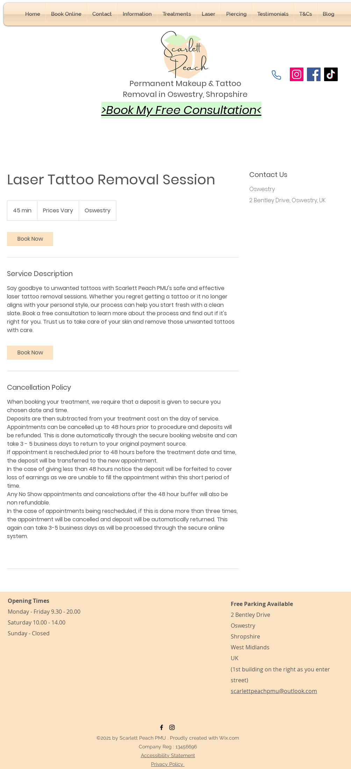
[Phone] (276, 75)
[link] (30, 239)
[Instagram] (296, 74)
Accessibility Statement (168, 755)
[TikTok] (331, 74)
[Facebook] (314, 74)
